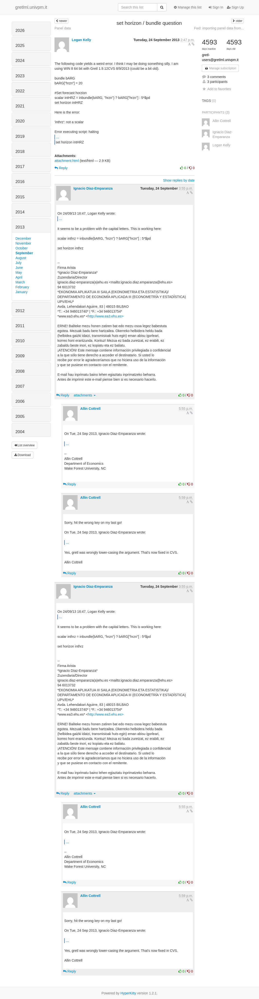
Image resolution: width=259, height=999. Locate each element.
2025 (20, 45)
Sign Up (235, 7)
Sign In (216, 7)
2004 (20, 431)
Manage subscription (220, 68)
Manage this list (187, 7)
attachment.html (66, 161)
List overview (24, 445)
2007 (20, 386)
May (19, 272)
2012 (20, 310)
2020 (20, 121)
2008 (20, 371)
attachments (85, 395)
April (19, 277)
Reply (61, 168)
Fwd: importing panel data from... (219, 28)
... (57, 137)
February (22, 287)
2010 (20, 341)
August (21, 258)
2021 (20, 106)
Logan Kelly (81, 40)
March (20, 282)
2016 (20, 181)
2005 (20, 416)
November (23, 243)
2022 (20, 91)
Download (22, 455)
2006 (20, 401)
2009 (20, 356)
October (22, 248)
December (23, 238)
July (19, 263)
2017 (20, 166)
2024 (20, 60)
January (22, 292)
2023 (20, 76)
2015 (20, 197)
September (24, 253)
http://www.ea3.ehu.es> (106, 316)
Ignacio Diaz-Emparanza (93, 188)
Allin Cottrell (90, 409)
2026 (20, 30)
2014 (20, 212)
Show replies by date (179, 180)
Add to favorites (216, 89)
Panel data (62, 28)
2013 (20, 227)
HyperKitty (128, 993)
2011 (20, 326)
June (19, 268)
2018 (20, 151)
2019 (20, 136)
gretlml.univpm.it (31, 7)
